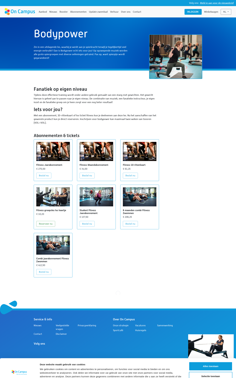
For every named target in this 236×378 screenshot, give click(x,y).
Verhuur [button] (114, 11)
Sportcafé (118, 330)
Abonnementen (78, 11)
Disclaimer (61, 334)
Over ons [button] (125, 11)
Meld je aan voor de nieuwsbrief (217, 3)
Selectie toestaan (210, 358)
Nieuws (53, 11)
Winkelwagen (211, 11)
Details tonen (164, 372)
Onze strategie (120, 325)
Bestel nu (45, 175)
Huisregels (140, 330)
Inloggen (193, 11)
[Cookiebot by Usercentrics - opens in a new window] (19, 372)
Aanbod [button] (43, 11)
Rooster (64, 11)
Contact (137, 11)
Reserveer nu (47, 223)
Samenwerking (165, 325)
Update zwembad (98, 11)
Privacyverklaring (87, 325)
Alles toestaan (210, 348)
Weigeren (210, 368)
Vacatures (140, 325)
